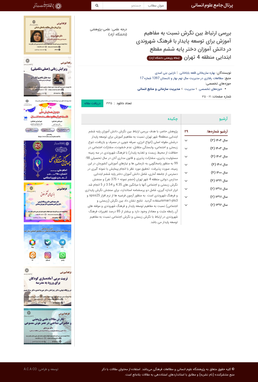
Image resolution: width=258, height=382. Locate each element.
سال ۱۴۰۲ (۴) (219, 156)
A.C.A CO (30, 369)
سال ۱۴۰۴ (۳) (219, 140)
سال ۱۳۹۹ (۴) (219, 180)
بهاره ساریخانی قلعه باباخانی (197, 72)
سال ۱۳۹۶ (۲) (219, 205)
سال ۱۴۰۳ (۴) (219, 148)
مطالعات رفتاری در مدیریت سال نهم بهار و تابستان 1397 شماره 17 (181, 78)
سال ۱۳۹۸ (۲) (219, 189)
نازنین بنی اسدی (165, 72)
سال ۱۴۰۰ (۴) (219, 172)
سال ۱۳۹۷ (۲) (219, 197)
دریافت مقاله (92, 103)
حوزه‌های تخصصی (210, 89)
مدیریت (189, 89)
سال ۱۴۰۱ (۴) (219, 164)
